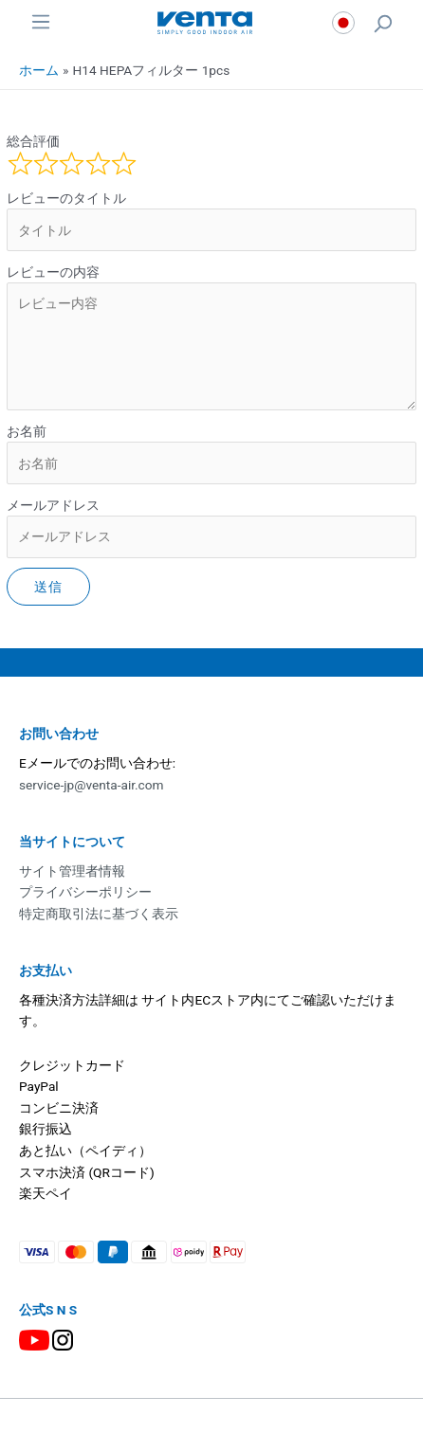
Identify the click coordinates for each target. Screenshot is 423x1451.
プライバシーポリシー (85, 891)
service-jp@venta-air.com (91, 784)
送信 (49, 586)
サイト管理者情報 (72, 871)
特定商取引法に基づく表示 (98, 913)
